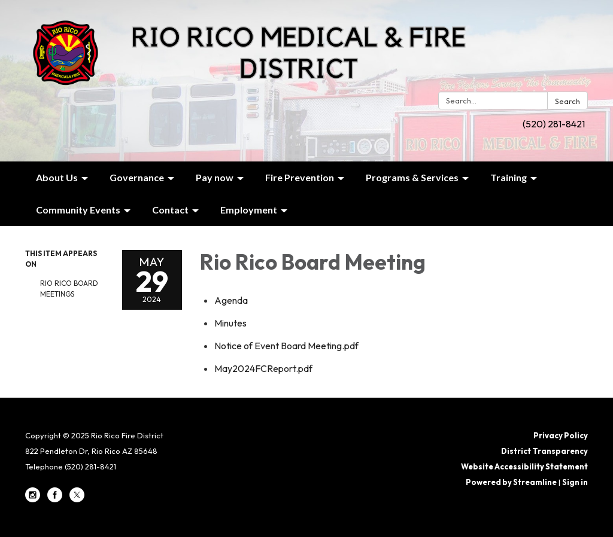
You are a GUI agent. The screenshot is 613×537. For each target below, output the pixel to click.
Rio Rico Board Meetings (69, 288)
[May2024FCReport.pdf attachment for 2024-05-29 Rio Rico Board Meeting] (263, 368)
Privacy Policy (560, 435)
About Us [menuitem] (57, 177)
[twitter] (76, 499)
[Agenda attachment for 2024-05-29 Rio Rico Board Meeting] (231, 300)
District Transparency (544, 451)
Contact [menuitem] (170, 209)
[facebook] (54, 499)
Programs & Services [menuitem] (412, 177)
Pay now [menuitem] (214, 177)
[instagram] (32, 499)
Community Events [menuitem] (78, 209)
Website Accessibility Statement (524, 466)
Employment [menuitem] (248, 209)
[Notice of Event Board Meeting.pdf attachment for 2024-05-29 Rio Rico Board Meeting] (286, 346)
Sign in (575, 482)
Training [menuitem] (508, 177)
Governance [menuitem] (137, 177)
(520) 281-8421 (554, 124)
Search (567, 101)
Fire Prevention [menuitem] (299, 177)
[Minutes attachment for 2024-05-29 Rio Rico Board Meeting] (230, 323)
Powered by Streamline (511, 482)
